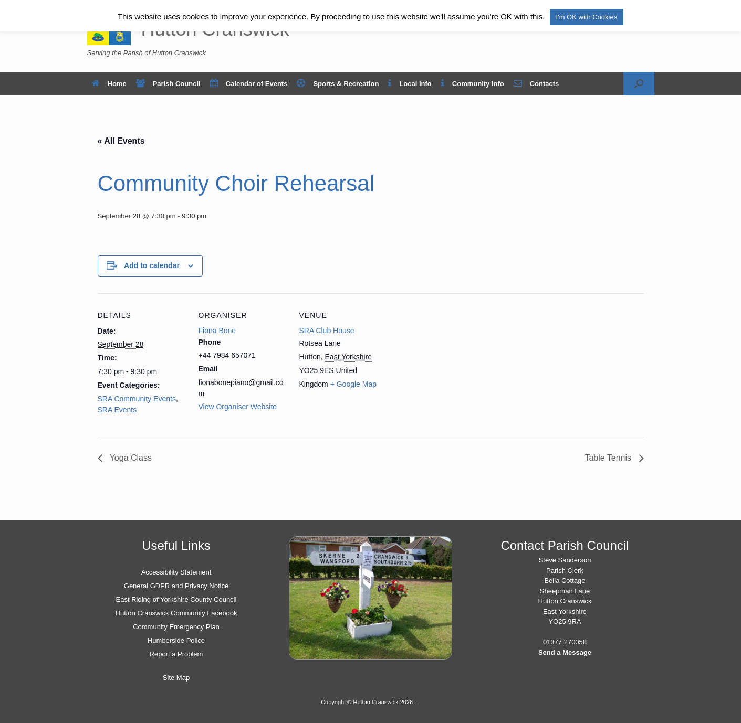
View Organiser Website (238, 406)
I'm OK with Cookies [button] (587, 17)
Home (109, 84)
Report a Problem (176, 654)
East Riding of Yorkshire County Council (176, 599)
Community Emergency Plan (176, 627)
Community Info (472, 84)
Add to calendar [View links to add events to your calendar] (152, 265)
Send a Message (564, 652)
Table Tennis (609, 457)
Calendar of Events (249, 84)
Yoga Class (130, 457)
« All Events (121, 140)
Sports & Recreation (338, 84)
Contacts (536, 84)
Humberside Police (176, 640)
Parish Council (168, 84)
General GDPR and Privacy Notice (176, 586)
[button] (638, 83)
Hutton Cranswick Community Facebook (176, 613)
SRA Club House (326, 330)
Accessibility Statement (176, 572)
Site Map (176, 678)
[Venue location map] (455, 365)
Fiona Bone (217, 330)
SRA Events (117, 410)
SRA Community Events (137, 399)
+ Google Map (353, 384)
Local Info (409, 84)
